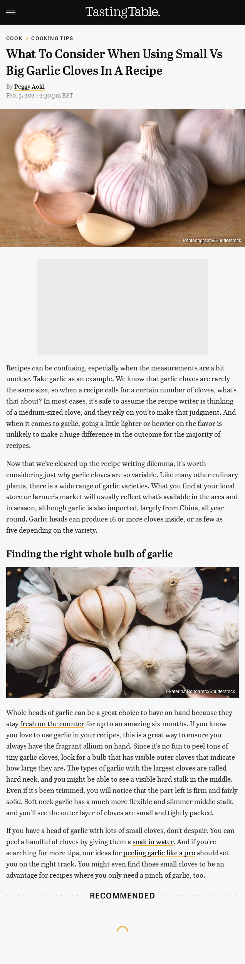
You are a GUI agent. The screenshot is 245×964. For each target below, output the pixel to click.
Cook (14, 37)
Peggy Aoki (29, 86)
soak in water (153, 841)
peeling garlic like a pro (159, 852)
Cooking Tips (52, 37)
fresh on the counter (52, 723)
